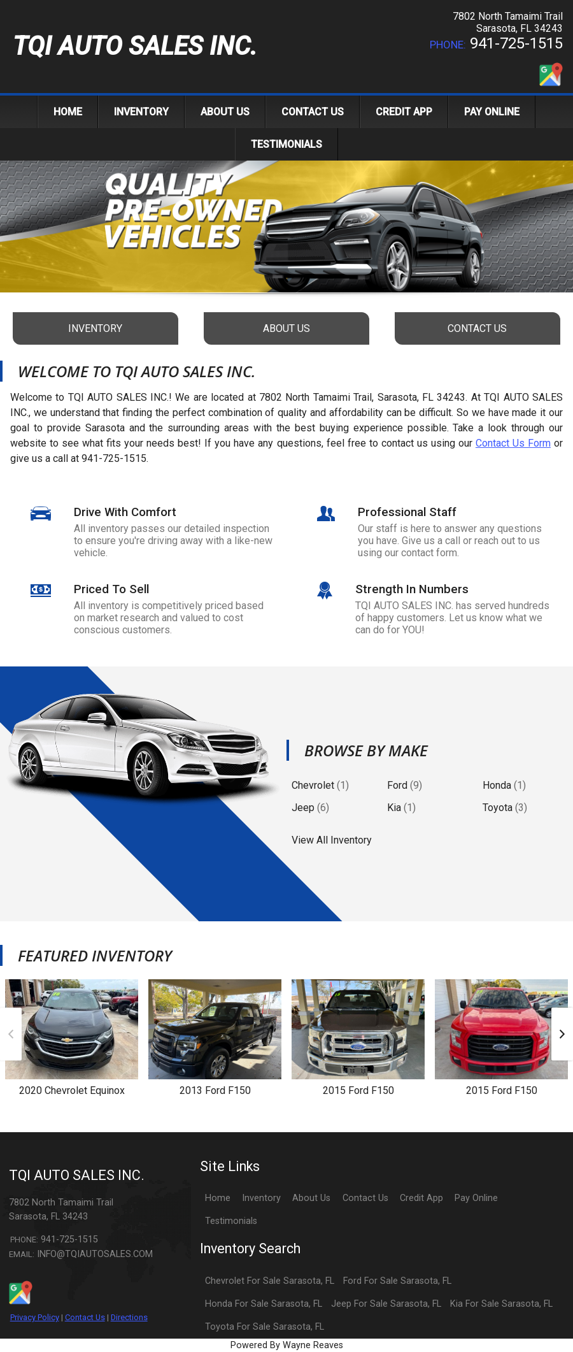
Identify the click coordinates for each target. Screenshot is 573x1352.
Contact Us (85, 1317)
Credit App (421, 1198)
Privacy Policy (34, 1317)
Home (217, 1198)
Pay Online (476, 1198)
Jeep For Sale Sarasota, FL (386, 1303)
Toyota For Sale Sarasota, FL (264, 1326)
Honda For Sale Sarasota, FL (263, 1303)
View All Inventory (332, 840)
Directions (129, 1317)
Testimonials (231, 1221)
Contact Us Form (513, 443)
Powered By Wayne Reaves (286, 1345)
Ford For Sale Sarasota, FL (397, 1281)
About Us (311, 1198)
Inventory (261, 1198)
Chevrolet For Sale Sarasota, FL (269, 1281)
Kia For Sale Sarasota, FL (501, 1303)
